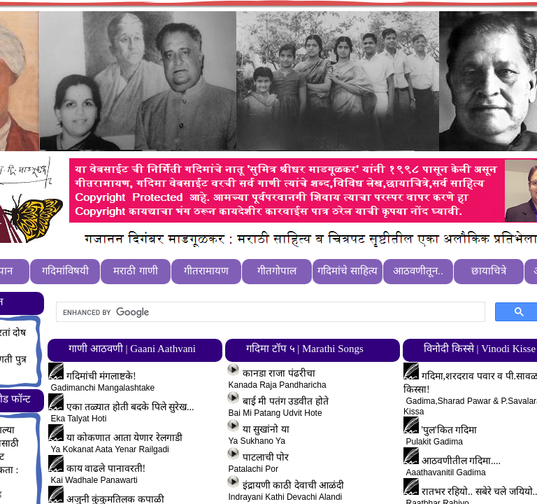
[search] (269, 312)
